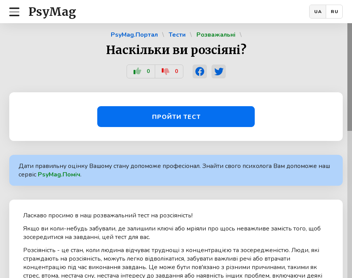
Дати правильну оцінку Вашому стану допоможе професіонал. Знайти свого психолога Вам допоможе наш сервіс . (174, 170)
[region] (176, 150)
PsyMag (52, 12)
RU (334, 11)
